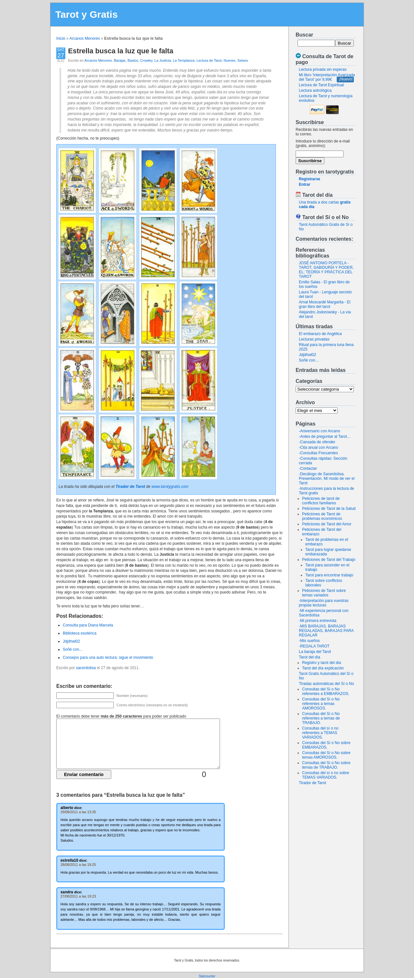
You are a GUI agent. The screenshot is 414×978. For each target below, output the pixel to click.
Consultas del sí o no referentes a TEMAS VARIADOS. (320, 733)
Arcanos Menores (85, 38)
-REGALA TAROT (314, 646)
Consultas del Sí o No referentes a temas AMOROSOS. (321, 703)
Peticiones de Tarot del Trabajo (328, 559)
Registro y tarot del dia (321, 662)
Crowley (146, 60)
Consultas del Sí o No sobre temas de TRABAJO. (326, 765)
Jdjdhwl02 (307, 354)
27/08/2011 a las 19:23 (78, 896)
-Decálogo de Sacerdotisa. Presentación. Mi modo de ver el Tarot (326, 478)
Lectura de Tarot (209, 60)
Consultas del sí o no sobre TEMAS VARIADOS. (325, 775)
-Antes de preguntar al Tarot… (325, 436)
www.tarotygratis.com (170, 486)
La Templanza (183, 60)
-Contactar (308, 468)
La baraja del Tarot (315, 651)
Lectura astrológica (315, 90)
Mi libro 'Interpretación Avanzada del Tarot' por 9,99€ (327, 77)
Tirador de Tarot (312, 783)
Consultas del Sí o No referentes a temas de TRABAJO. (321, 718)
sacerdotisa (86, 668)
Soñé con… (309, 360)
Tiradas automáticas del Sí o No (326, 683)
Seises (242, 60)
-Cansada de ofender (317, 442)
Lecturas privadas (314, 339)
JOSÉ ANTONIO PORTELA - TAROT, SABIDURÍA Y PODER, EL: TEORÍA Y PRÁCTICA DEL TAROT (326, 270)
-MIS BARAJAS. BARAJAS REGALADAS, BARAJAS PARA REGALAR (326, 630)
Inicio (60, 38)
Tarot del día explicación (323, 668)
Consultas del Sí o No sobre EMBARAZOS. (326, 745)
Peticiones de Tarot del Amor (327, 524)
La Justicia (162, 60)
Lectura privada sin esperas (322, 69)
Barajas (120, 60)
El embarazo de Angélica (320, 333)
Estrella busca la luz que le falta (120, 51)
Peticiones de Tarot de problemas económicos (322, 516)
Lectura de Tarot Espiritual (321, 85)
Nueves (229, 60)
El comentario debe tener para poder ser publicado (121, 716)
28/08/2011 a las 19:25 (78, 865)
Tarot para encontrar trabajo (329, 575)
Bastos (132, 60)
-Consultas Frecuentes (318, 453)
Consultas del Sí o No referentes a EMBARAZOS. (325, 691)
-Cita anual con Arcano (318, 447)
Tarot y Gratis (86, 14)
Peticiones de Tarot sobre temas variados (324, 592)
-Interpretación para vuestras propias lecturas (323, 602)
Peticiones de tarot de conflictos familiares (321, 500)
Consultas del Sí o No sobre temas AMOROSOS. (326, 755)
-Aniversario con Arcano (319, 431)
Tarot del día (309, 657)
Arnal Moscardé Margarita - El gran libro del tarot (324, 304)
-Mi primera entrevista (317, 620)
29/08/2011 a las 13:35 (78, 812)
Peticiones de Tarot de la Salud (328, 508)
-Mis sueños (309, 640)
